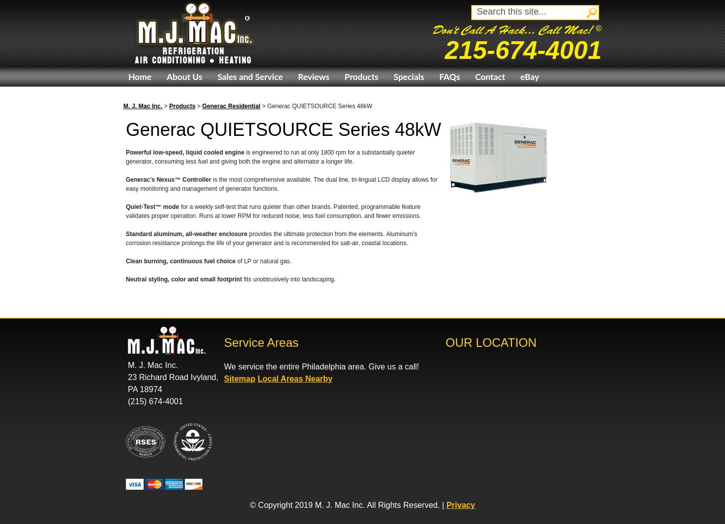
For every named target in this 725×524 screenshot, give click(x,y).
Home (140, 76)
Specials (409, 76)
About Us (184, 76)
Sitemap (239, 379)
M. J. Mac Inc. (142, 106)
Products (361, 76)
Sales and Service (250, 76)
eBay (529, 76)
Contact (490, 76)
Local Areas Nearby (295, 379)
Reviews (313, 76)
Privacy (461, 505)
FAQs (449, 76)
